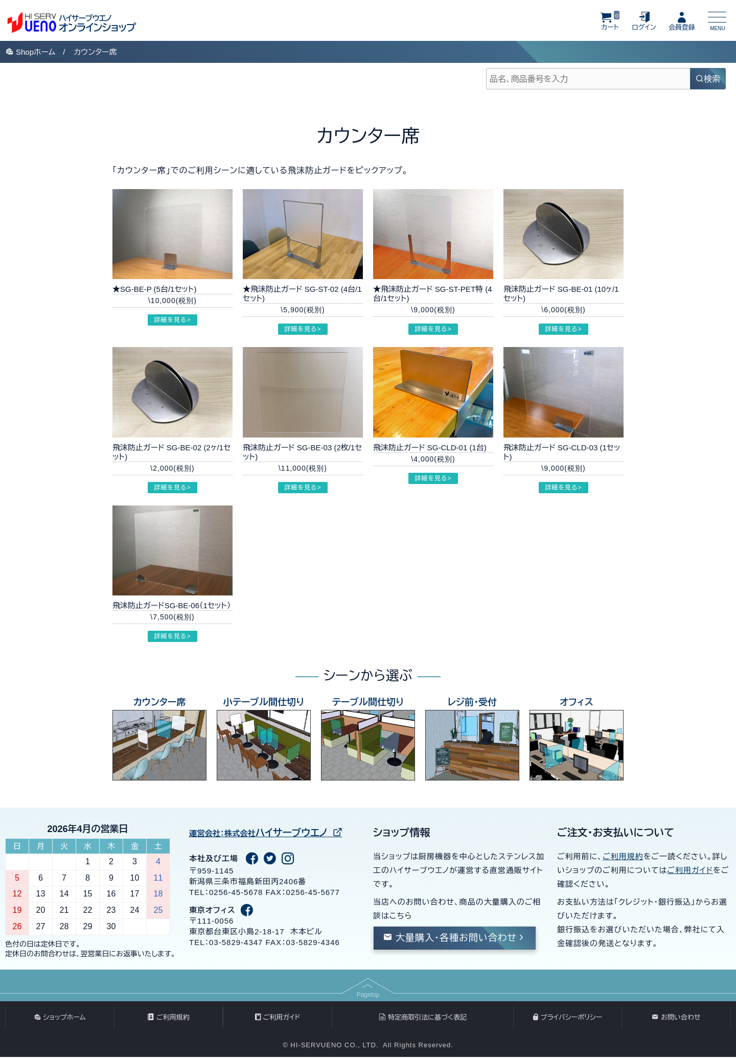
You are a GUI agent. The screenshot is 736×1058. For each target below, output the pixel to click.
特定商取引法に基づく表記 (423, 1018)
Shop (30, 52)
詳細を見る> (172, 320)
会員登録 (682, 21)
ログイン (644, 21)
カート (610, 21)
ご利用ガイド (690, 870)
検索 (708, 78)
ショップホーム (59, 1018)
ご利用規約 (623, 856)
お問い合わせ (676, 1018)
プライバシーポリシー (568, 1018)
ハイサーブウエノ (269, 832)
